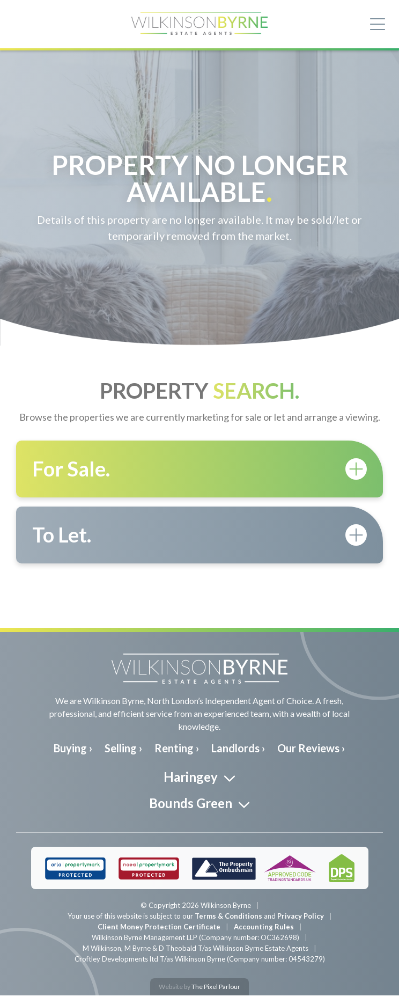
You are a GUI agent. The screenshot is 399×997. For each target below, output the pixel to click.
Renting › (176, 749)
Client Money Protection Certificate (159, 928)
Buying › (73, 749)
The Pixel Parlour (215, 988)
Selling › (123, 749)
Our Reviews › (311, 749)
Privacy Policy (300, 917)
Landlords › (238, 749)
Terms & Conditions (228, 917)
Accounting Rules (264, 928)
